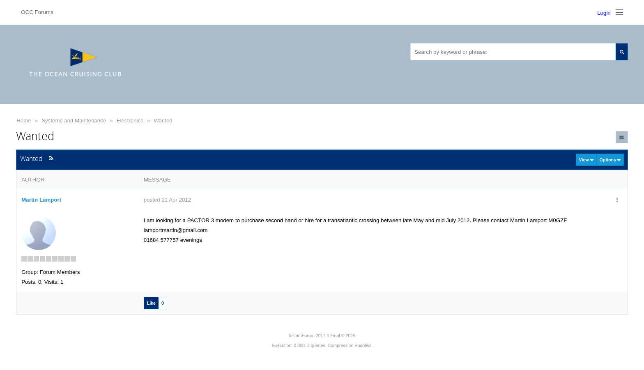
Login (604, 13)
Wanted (163, 120)
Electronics (130, 120)
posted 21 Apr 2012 (167, 200)
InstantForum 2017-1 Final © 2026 (322, 335)
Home (23, 120)
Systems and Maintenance (73, 120)
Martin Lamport (41, 200)
